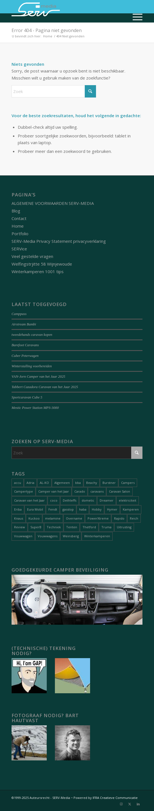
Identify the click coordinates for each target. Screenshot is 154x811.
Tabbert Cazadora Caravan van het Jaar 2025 (45, 387)
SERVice (19, 249)
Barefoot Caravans (25, 345)
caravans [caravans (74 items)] (97, 491)
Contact (19, 218)
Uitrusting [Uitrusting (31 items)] (124, 527)
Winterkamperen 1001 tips (38, 271)
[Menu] (134, 17)
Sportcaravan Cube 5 (27, 397)
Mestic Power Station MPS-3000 (35, 408)
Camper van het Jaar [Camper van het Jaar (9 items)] (53, 491)
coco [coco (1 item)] (53, 500)
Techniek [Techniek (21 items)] (54, 527)
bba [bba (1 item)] (78, 483)
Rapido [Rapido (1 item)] (119, 518)
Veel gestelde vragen (32, 256)
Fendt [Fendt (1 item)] (52, 509)
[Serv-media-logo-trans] (64, 11)
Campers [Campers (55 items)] (128, 483)
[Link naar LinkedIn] (138, 804)
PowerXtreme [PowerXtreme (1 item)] (98, 518)
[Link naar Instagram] (121, 804)
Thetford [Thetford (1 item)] (89, 527)
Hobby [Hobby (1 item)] (97, 509)
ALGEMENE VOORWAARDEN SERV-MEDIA (53, 203)
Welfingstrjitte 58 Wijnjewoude (42, 264)
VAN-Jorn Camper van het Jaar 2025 (38, 377)
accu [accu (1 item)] (17, 483)
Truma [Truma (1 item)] (106, 527)
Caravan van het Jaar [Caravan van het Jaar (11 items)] (29, 500)
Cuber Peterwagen (25, 356)
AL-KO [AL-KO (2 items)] (44, 483)
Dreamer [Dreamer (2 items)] (106, 500)
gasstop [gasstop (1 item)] (68, 509)
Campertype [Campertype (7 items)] (23, 491)
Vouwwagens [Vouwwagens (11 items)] (47, 536)
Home (18, 226)
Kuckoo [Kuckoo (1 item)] (34, 518)
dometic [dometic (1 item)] (88, 500)
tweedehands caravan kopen (32, 335)
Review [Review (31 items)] (19, 527)
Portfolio (20, 233)
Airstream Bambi (24, 324)
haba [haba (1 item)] (82, 509)
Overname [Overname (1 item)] (74, 518)
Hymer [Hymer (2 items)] (112, 509)
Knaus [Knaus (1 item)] (18, 518)
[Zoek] (54, 91)
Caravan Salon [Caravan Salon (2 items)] (119, 491)
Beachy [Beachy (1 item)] (91, 483)
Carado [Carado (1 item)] (79, 491)
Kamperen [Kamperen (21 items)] (131, 509)
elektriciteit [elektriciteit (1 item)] (127, 500)
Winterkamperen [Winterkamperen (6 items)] (97, 536)
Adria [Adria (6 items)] (30, 483)
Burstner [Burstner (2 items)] (109, 483)
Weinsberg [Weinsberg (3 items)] (71, 536)
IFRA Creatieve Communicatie (115, 798)
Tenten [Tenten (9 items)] (71, 527)
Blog (16, 211)
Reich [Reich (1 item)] (134, 518)
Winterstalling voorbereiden (32, 366)
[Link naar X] (130, 804)
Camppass (19, 314)
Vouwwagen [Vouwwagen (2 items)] (23, 536)
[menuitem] (134, 17)
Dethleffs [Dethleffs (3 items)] (69, 500)
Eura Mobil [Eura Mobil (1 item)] (35, 509)
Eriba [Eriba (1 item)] (18, 509)
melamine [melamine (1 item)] (53, 518)
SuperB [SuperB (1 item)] (35, 527)
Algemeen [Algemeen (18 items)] (62, 483)
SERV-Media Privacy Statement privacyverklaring (59, 241)
